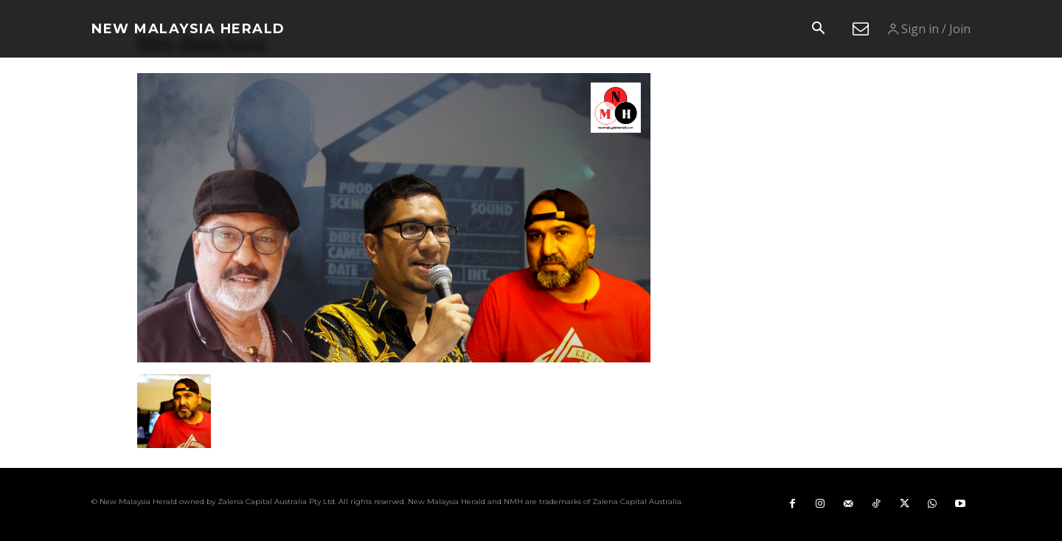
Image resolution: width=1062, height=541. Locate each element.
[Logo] (188, 28)
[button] (818, 29)
